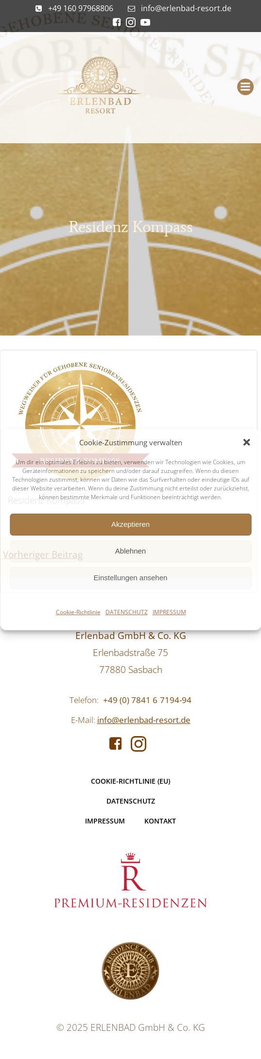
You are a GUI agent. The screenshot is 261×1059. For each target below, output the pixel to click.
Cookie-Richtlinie (78, 611)
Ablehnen (130, 551)
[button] (246, 442)
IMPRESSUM (169, 611)
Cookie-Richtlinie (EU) (130, 781)
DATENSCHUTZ (126, 611)
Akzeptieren (130, 524)
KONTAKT (160, 820)
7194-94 (175, 700)
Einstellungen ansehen (131, 577)
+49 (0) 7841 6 (130, 700)
